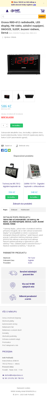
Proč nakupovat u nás (10, 345)
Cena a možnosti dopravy (11, 318)
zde (34, 5)
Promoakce (6, 342)
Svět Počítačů (15, 11)
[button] (11, 197)
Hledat (42, 17)
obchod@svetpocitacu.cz (14, 375)
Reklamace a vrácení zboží (11, 330)
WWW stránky (16, 391)
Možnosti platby (8, 321)
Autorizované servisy (9, 324)
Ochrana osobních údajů (11, 339)
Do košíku (16, 125)
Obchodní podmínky (9, 336)
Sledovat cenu (24, 146)
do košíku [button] (11, 197)
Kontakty (5, 333)
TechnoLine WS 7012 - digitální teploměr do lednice (11, 185)
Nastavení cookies (23, 388)
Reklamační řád (7, 327)
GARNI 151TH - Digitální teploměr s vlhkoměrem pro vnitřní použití (34, 185)
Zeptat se (8, 146)
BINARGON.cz (31, 391)
